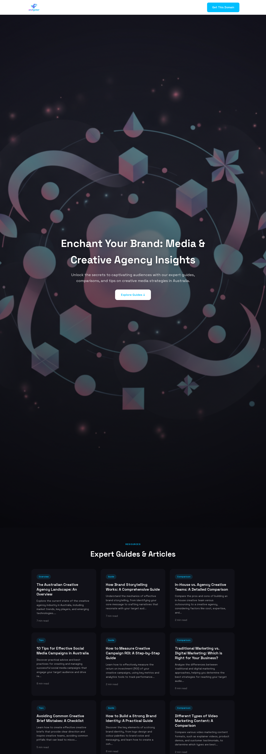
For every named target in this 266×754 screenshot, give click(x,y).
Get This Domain (223, 7)
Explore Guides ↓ (133, 295)
